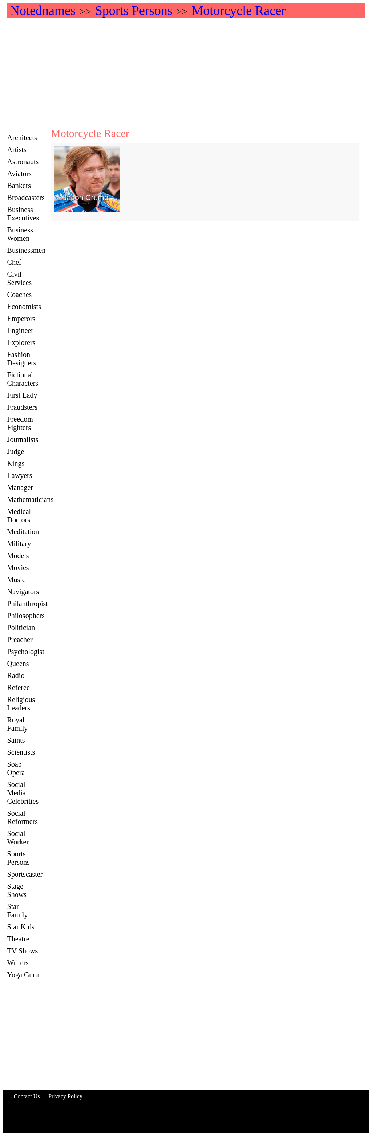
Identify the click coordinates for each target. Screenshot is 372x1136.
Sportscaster (25, 874)
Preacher (20, 640)
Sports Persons (18, 858)
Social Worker (18, 837)
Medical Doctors (19, 515)
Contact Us (27, 1096)
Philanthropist (27, 604)
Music (16, 580)
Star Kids (21, 927)
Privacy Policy (65, 1096)
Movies (18, 568)
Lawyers (19, 475)
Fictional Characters (23, 379)
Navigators (23, 592)
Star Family (17, 910)
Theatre (18, 939)
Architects (22, 138)
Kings (16, 463)
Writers (18, 963)
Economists (24, 307)
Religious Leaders (21, 703)
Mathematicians (30, 499)
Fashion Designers (21, 358)
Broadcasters (26, 198)
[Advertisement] (186, 72)
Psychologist (25, 652)
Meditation (23, 532)
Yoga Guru (23, 975)
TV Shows (22, 951)
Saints (16, 740)
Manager (20, 487)
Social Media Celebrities (23, 792)
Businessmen (26, 250)
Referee (18, 687)
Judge (15, 451)
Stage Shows (17, 890)
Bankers (19, 186)
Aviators (19, 174)
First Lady (22, 395)
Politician (21, 628)
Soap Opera (16, 768)
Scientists (21, 752)
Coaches (19, 295)
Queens (18, 664)
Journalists (23, 439)
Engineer (20, 330)
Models (18, 556)
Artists (17, 150)
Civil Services (19, 278)
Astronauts (23, 162)
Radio (16, 675)
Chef (14, 262)
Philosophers (26, 616)
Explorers (21, 342)
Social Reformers (22, 817)
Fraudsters (22, 407)
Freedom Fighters (20, 423)
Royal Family (17, 724)
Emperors (21, 318)
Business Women (20, 234)
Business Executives (23, 214)
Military (19, 544)
